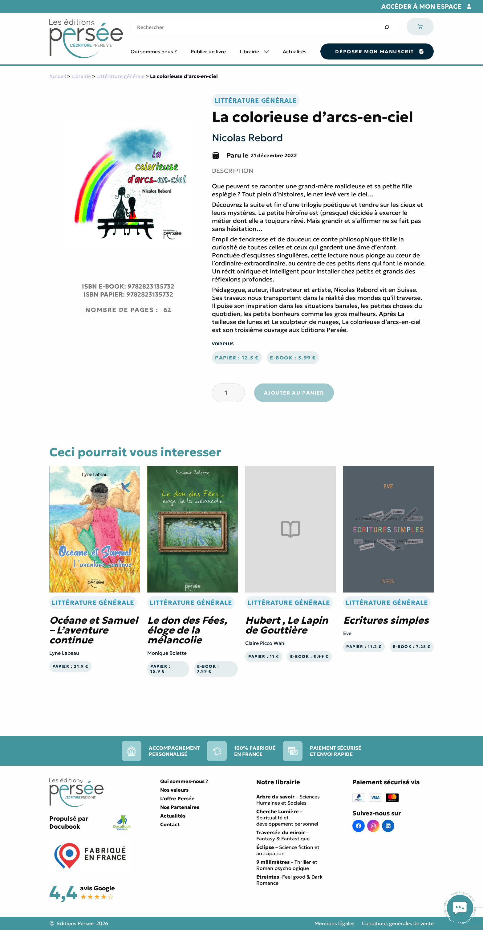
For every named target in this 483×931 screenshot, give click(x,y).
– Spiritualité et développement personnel (287, 817)
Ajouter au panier (294, 393)
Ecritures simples (386, 620)
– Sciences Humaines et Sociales (288, 800)
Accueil (57, 76)
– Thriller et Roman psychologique (286, 865)
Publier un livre (208, 51)
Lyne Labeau (64, 653)
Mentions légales (335, 923)
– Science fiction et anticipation (287, 850)
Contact (170, 824)
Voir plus (223, 344)
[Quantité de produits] (228, 392)
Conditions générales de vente (398, 923)
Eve (347, 633)
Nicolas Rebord (247, 138)
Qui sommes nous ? (154, 51)
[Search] (387, 27)
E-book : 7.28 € (412, 646)
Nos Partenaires (179, 807)
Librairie (249, 51)
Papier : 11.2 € (364, 646)
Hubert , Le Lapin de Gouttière (286, 625)
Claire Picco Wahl (265, 643)
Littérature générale (120, 76)
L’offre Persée (177, 798)
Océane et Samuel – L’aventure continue (93, 630)
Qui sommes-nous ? (184, 781)
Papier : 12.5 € (237, 358)
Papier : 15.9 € (160, 669)
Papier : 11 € (263, 656)
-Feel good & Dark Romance (289, 880)
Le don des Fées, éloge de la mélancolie (187, 630)
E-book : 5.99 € (293, 358)
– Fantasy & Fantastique (283, 835)
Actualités (294, 51)
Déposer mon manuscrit (374, 51)
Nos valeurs (174, 790)
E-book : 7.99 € (208, 669)
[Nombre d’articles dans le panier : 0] (420, 26)
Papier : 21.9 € (70, 666)
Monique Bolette (167, 653)
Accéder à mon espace (421, 6)
